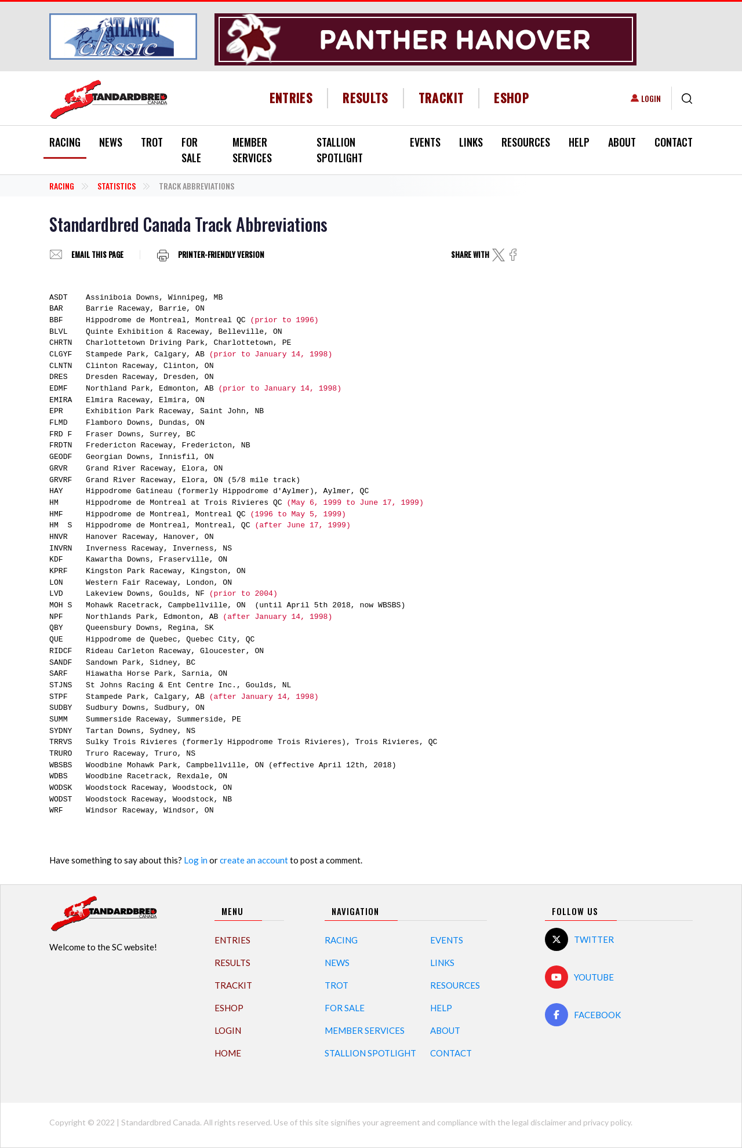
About (622, 142)
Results (365, 98)
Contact (673, 142)
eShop (511, 98)
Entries (291, 98)
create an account (254, 860)
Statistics (116, 186)
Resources (525, 142)
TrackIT (441, 98)
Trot (152, 142)
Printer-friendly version (221, 255)
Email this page (97, 255)
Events (425, 142)
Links (471, 142)
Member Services (252, 149)
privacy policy (607, 1122)
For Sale (191, 149)
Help (579, 142)
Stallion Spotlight (340, 149)
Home (227, 1053)
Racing (65, 142)
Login (651, 98)
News (110, 142)
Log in (196, 860)
